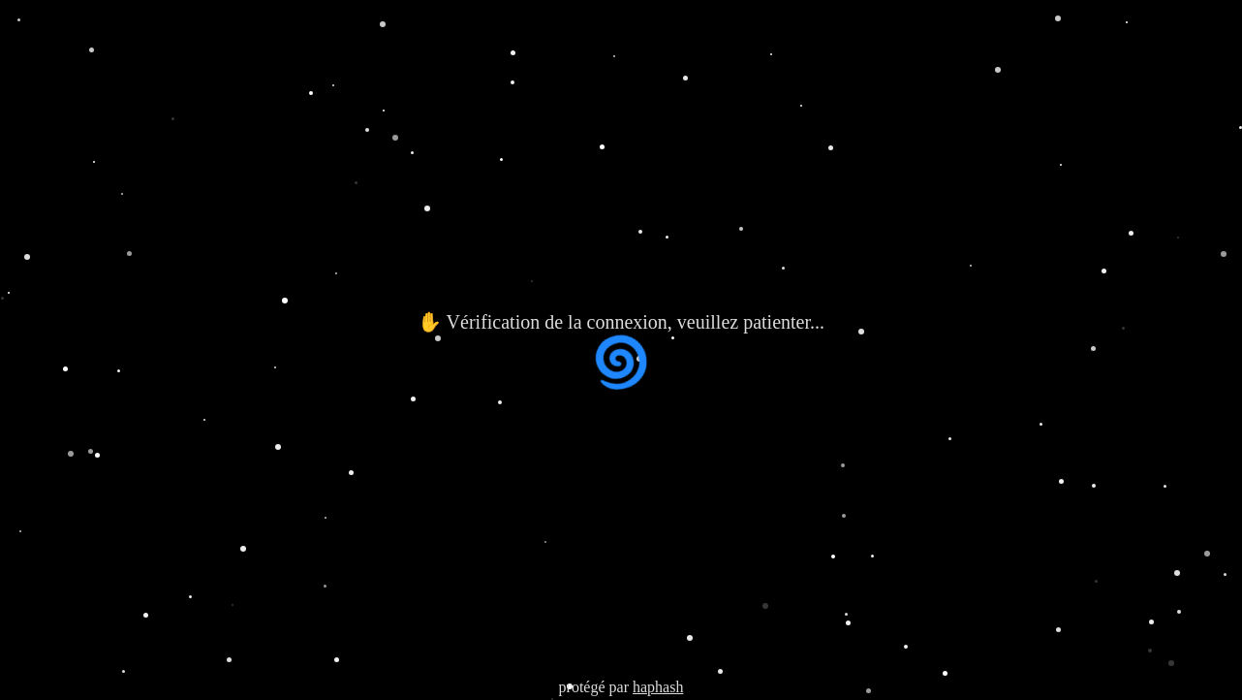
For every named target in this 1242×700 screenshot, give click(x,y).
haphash (658, 687)
